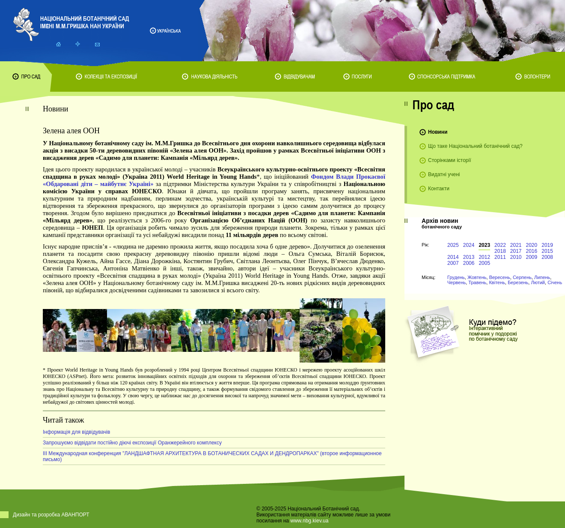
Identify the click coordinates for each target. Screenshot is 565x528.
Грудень (456, 277)
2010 (516, 257)
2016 (532, 251)
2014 (453, 257)
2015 (547, 251)
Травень (477, 282)
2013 (469, 257)
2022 (500, 245)
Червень (456, 282)
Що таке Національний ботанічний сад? (475, 146)
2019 (547, 245)
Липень (542, 277)
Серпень (522, 277)
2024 (469, 245)
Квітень (497, 282)
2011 (500, 257)
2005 (484, 263)
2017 (516, 251)
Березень (518, 282)
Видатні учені (444, 174)
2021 (516, 245)
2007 (453, 263)
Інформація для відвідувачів (76, 432)
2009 (532, 257)
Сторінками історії (449, 160)
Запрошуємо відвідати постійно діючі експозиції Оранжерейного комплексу (132, 443)
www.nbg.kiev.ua (309, 521)
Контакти (438, 189)
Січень (554, 282)
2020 (532, 245)
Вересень (499, 277)
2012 (484, 257)
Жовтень (477, 277)
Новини (437, 132)
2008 (547, 257)
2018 (500, 251)
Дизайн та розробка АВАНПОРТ (51, 515)
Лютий (538, 282)
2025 (453, 245)
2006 (469, 263)
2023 (484, 245)
